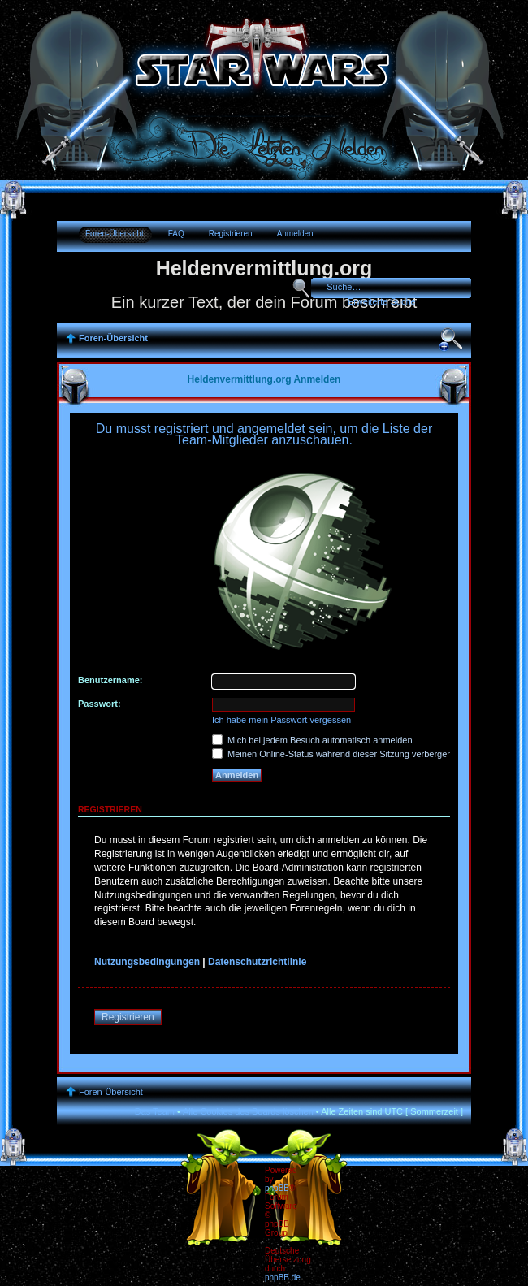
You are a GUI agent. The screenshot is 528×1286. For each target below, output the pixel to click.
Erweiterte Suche (382, 301)
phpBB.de (283, 1277)
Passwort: (99, 703)
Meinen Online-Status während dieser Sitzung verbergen (332, 754)
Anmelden (295, 233)
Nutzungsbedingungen (147, 962)
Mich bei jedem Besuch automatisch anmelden (312, 740)
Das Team (155, 1111)
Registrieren (231, 233)
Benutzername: (110, 680)
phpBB (277, 1188)
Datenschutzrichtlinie (257, 962)
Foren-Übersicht (114, 233)
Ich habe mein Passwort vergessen (281, 720)
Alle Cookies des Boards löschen (248, 1111)
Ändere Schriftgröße (451, 339)
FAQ (176, 233)
